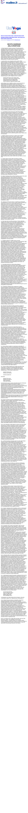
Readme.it (8, 39)
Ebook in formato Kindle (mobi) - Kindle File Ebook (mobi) (12, 35)
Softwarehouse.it (17, 39)
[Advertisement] (10, 16)
